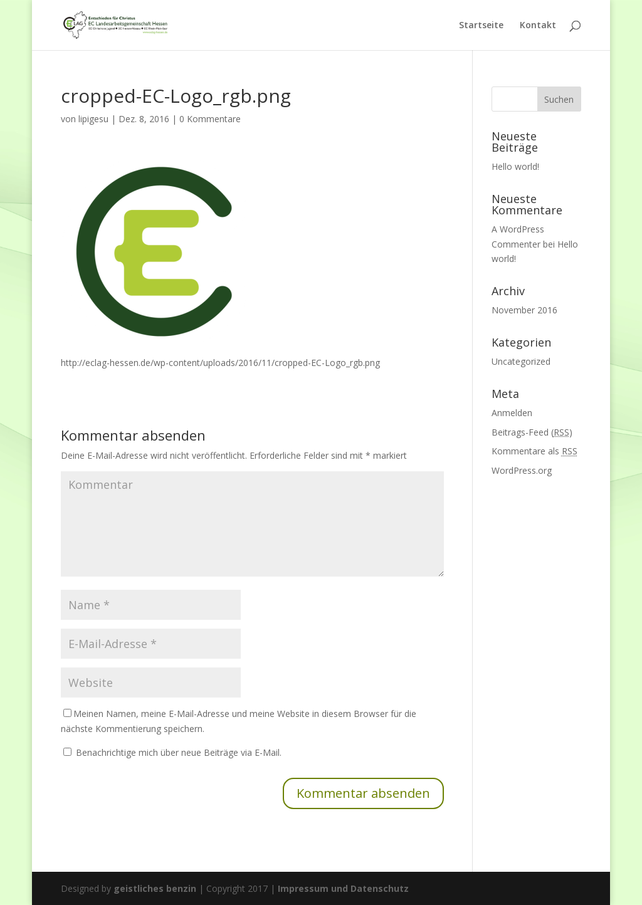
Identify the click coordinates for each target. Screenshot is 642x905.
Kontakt (538, 26)
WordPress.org (522, 470)
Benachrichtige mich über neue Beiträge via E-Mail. (179, 752)
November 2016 (524, 310)
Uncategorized (521, 361)
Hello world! (515, 166)
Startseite (481, 26)
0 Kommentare (210, 119)
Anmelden (512, 413)
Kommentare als (534, 451)
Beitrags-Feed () (532, 432)
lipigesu (93, 119)
